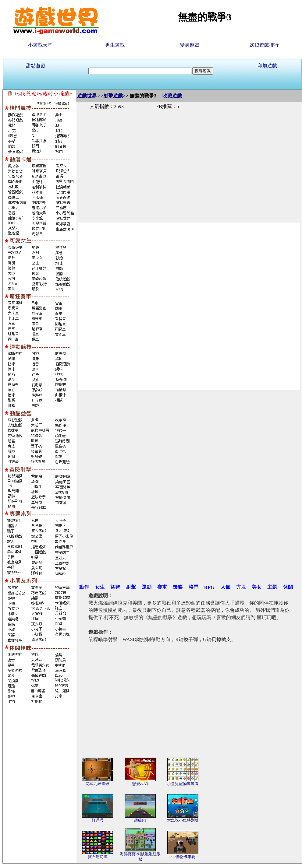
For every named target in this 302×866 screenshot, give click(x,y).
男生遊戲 (115, 44)
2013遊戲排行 (264, 44)
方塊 (241, 587)
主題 (272, 587)
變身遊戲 (189, 44)
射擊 (131, 587)
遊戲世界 (87, 95)
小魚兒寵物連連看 (183, 783)
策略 (178, 587)
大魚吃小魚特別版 (183, 820)
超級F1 (140, 820)
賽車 (162, 587)
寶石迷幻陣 (98, 856)
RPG (209, 587)
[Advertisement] (189, 159)
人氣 (225, 587)
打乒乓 (98, 820)
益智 (115, 587)
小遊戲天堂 (40, 44)
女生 (100, 587)
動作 (84, 587)
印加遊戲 (267, 65)
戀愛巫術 (140, 783)
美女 (256, 587)
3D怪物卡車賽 (182, 856)
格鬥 (193, 587)
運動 (146, 587)
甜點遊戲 (35, 65)
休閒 (288, 587)
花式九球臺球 (97, 783)
